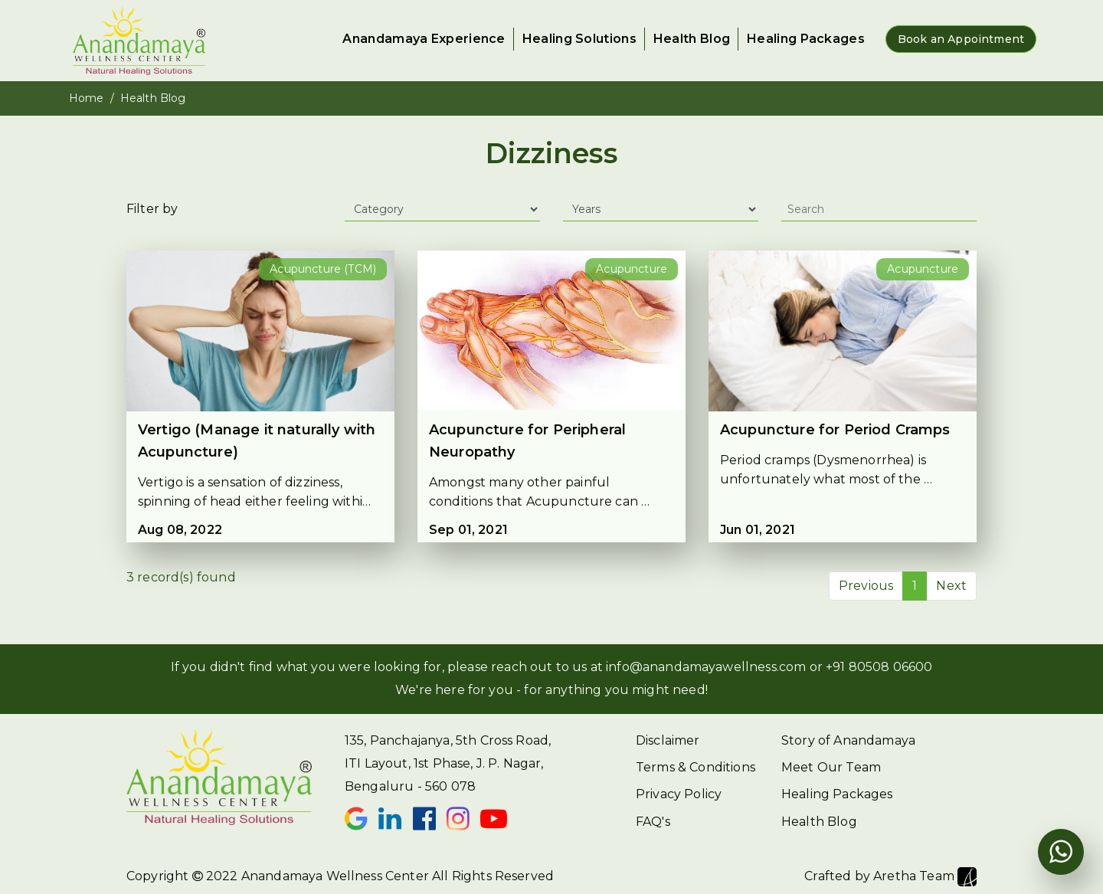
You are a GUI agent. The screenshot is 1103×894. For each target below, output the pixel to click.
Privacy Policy (679, 794)
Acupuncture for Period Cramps (835, 429)
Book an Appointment (961, 39)
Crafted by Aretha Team (890, 876)
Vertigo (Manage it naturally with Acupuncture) (256, 440)
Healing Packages (806, 38)
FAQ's (653, 821)
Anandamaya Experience (423, 38)
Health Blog (691, 38)
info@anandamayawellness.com (706, 667)
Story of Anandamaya (848, 740)
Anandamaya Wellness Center (335, 876)
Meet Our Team (831, 767)
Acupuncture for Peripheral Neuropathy (527, 440)
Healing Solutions (579, 38)
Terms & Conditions (695, 767)
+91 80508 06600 (879, 667)
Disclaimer (668, 740)
